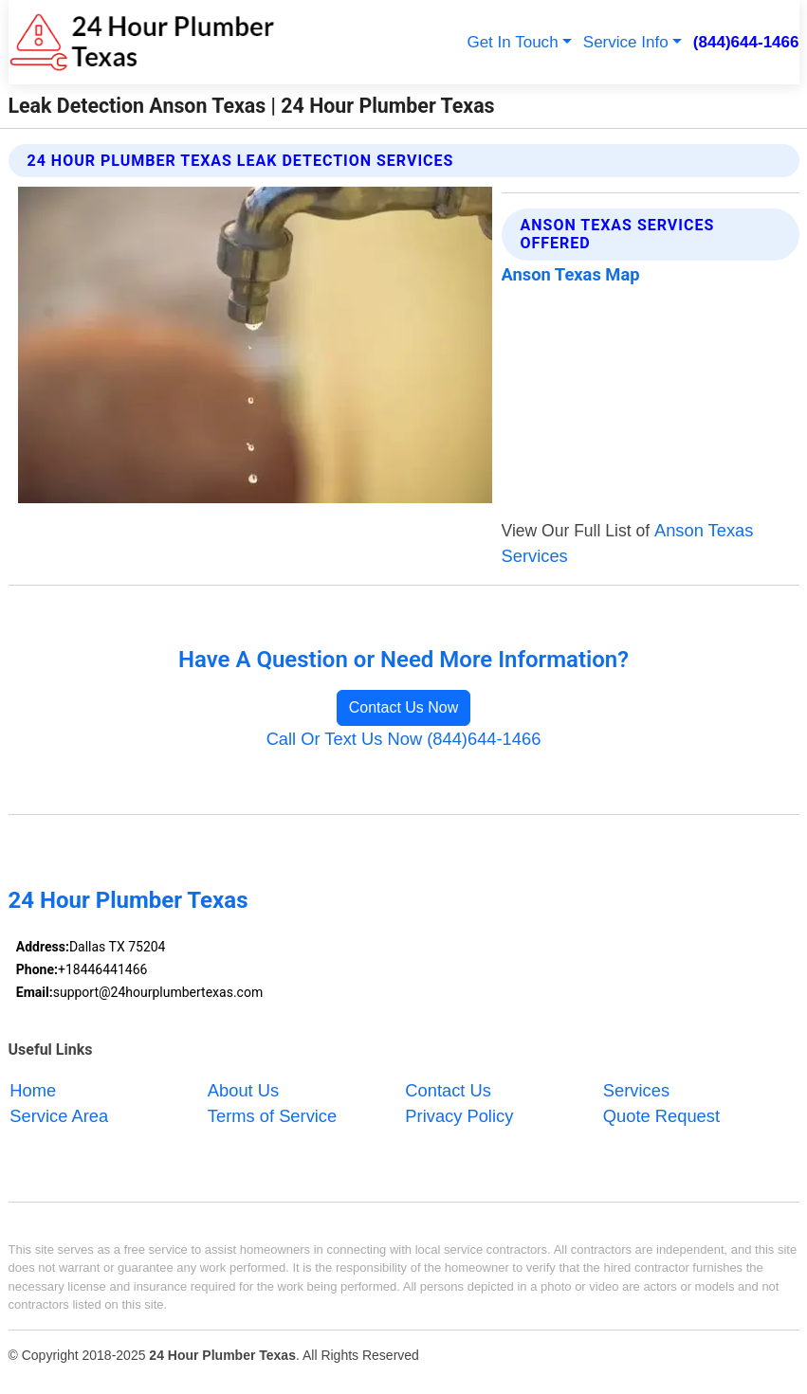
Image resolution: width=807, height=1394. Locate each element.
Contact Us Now (404, 707)
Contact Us (448, 1090)
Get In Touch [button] (512, 42)
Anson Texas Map (571, 274)
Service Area (58, 1116)
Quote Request (661, 1116)
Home (32, 1090)
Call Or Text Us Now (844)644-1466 (403, 739)
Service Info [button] (626, 42)
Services (636, 1090)
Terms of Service (272, 1116)
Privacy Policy (459, 1116)
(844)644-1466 (746, 42)
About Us (243, 1090)
